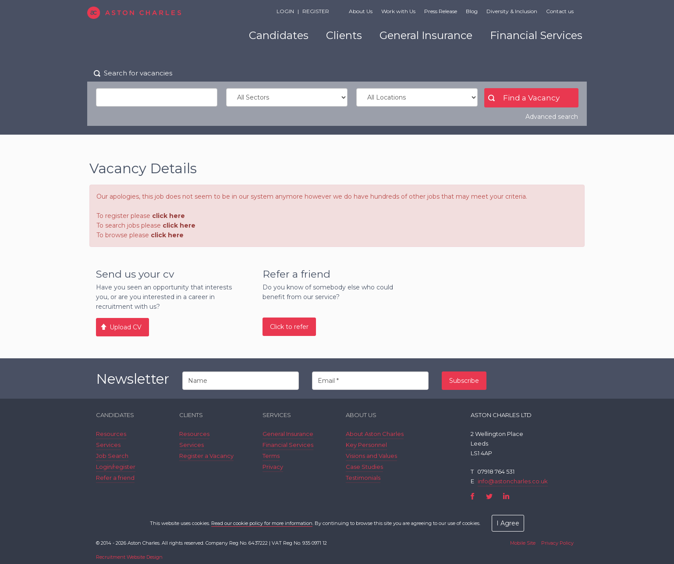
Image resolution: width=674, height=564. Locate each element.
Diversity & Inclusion (511, 11)
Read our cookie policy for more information (261, 523)
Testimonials (363, 477)
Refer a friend (115, 477)
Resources (111, 433)
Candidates (279, 35)
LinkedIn (505, 496)
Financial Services (536, 35)
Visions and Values (371, 455)
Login (285, 11)
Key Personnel (366, 444)
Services (108, 444)
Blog (472, 11)
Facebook (472, 496)
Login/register (115, 466)
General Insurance (426, 35)
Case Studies (364, 466)
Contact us (560, 11)
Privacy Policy (557, 543)
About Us (360, 11)
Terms (271, 455)
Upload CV (126, 327)
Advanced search (551, 117)
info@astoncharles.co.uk (513, 481)
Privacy (273, 466)
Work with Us (398, 11)
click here (168, 216)
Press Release (440, 11)
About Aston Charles (375, 433)
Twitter (489, 496)
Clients (344, 35)
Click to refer (289, 327)
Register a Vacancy (206, 455)
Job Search (112, 455)
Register (315, 11)
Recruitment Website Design (129, 557)
